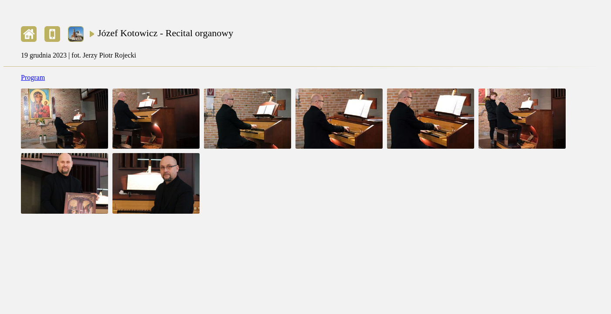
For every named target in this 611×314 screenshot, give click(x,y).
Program (33, 77)
